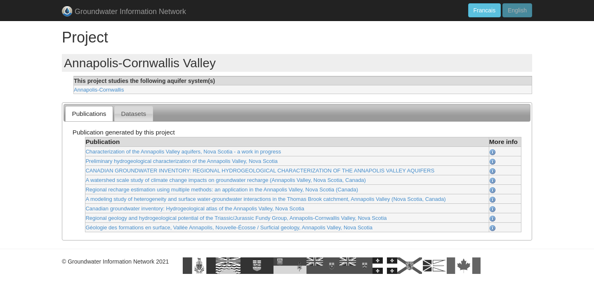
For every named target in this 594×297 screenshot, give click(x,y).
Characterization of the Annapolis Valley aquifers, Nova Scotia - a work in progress (183, 151)
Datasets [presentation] (133, 113)
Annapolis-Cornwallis (99, 90)
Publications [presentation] (89, 113)
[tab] (89, 113)
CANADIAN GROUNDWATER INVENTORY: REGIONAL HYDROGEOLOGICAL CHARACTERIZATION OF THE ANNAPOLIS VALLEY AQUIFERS (259, 170)
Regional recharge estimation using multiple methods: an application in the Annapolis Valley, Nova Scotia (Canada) (221, 189)
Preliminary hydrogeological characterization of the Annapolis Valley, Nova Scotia (181, 161)
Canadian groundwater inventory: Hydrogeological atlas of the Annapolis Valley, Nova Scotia (194, 208)
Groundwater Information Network (124, 12)
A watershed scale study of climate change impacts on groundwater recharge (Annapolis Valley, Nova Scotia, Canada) (225, 180)
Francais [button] (485, 10)
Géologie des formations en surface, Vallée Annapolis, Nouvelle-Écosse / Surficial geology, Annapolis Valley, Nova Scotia (228, 227)
